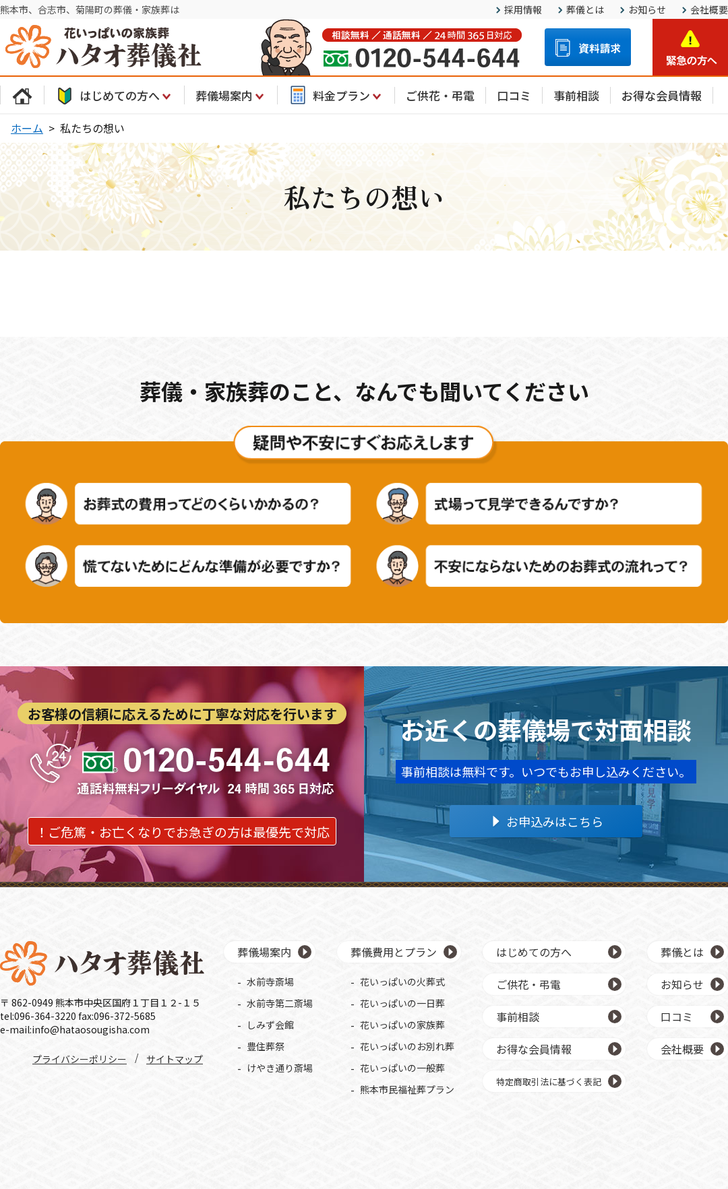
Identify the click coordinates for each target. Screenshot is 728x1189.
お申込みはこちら (554, 821)
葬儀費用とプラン (394, 952)
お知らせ (647, 9)
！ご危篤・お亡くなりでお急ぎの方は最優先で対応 (182, 832)
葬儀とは (585, 9)
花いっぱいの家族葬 (402, 1024)
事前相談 (576, 95)
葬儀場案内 (230, 95)
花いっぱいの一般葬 (402, 1067)
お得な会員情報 (661, 95)
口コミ (514, 95)
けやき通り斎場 (280, 1067)
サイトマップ (174, 1059)
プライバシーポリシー (79, 1059)
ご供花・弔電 (440, 95)
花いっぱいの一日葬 (402, 1003)
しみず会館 (270, 1024)
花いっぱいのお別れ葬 (407, 1046)
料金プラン (336, 95)
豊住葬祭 (265, 1046)
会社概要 (709, 9)
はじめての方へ (114, 95)
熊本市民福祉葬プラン (407, 1089)
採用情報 (523, 9)
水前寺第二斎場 (280, 1003)
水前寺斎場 (270, 981)
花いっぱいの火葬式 (402, 981)
